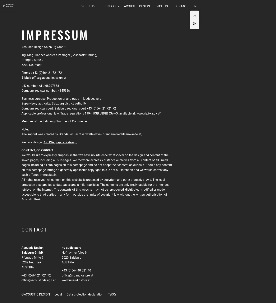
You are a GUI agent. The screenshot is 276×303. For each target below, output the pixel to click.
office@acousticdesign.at (49, 78)
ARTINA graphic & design (60, 142)
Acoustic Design (137, 6)
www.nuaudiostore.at (76, 280)
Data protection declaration (85, 294)
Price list (162, 6)
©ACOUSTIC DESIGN (35, 294)
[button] (9, 6)
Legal (58, 294)
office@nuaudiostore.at (77, 275)
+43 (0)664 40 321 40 (76, 270)
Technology (109, 6)
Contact (181, 6)
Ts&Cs (112, 294)
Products (87, 6)
